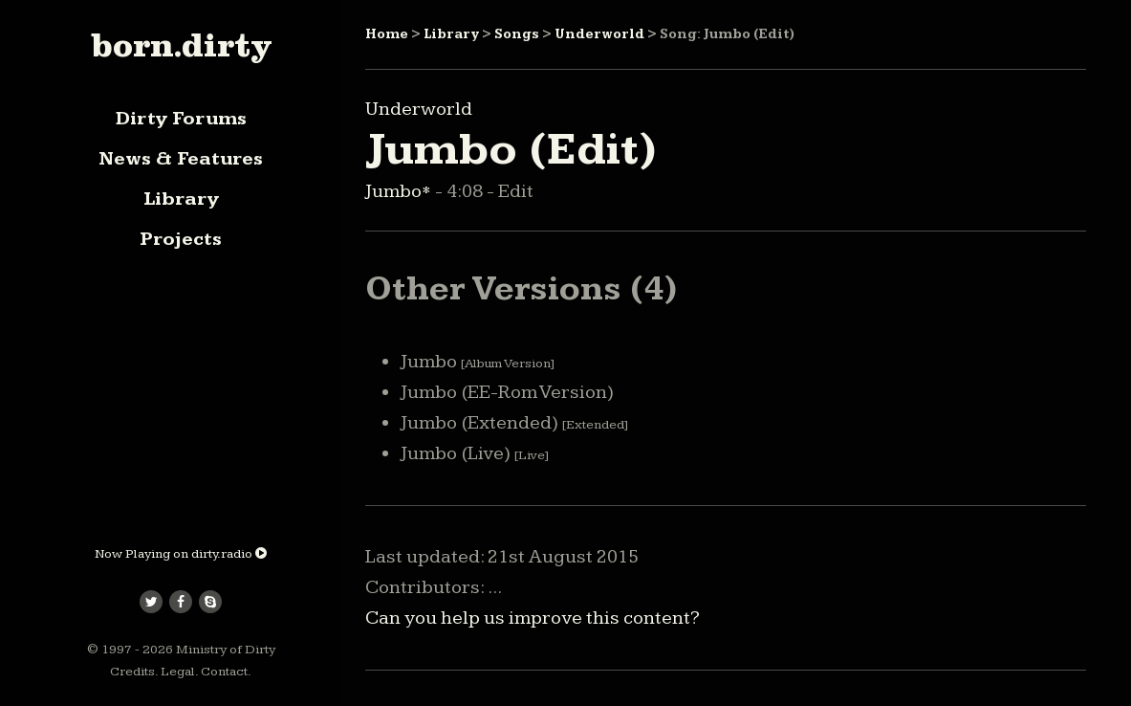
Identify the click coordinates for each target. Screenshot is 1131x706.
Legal (178, 671)
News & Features (180, 158)
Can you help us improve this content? (532, 618)
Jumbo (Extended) (514, 422)
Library (181, 199)
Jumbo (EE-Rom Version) (507, 392)
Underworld (599, 34)
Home (386, 34)
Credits (132, 671)
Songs (516, 34)
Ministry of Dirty (225, 649)
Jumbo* (400, 191)
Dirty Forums (181, 118)
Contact (224, 671)
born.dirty (181, 45)
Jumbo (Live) (475, 453)
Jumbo (478, 361)
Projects (181, 239)
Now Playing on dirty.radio (181, 554)
